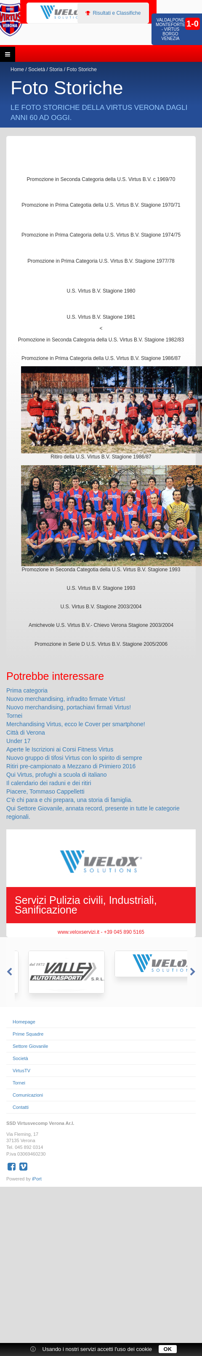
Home (17, 69)
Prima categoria (27, 690)
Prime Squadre (28, 1033)
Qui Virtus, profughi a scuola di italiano (56, 774)
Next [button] (193, 972)
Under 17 (18, 741)
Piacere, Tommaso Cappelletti (45, 791)
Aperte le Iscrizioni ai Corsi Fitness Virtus (59, 749)
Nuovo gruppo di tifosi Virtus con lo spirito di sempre (74, 757)
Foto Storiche (81, 69)
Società (36, 69)
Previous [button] (8, 972)
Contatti (21, 1107)
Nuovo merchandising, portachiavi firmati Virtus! (68, 707)
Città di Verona (25, 732)
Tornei (14, 715)
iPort (37, 1178)
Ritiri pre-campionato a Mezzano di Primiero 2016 (71, 766)
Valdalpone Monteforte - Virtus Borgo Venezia (170, 29)
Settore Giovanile (30, 1046)
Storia (55, 69)
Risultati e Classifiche (113, 13)
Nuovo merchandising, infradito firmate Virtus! (65, 698)
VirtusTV (21, 1070)
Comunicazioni (28, 1095)
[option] (57, 12)
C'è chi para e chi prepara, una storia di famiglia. (69, 800)
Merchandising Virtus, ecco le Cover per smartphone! (75, 724)
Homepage (24, 1021)
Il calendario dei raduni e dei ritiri (48, 783)
